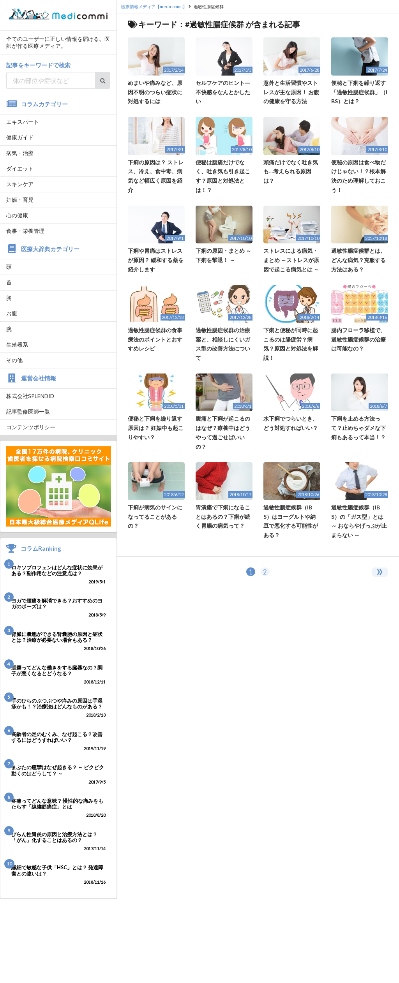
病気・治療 (20, 153)
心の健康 (17, 215)
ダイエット (20, 168)
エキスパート (22, 121)
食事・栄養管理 (25, 230)
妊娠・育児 (20, 199)
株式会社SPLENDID (30, 396)
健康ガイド (20, 137)
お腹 (11, 313)
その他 (14, 360)
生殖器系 (17, 344)
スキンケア (20, 184)
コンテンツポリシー (30, 427)
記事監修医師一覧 (28, 411)
